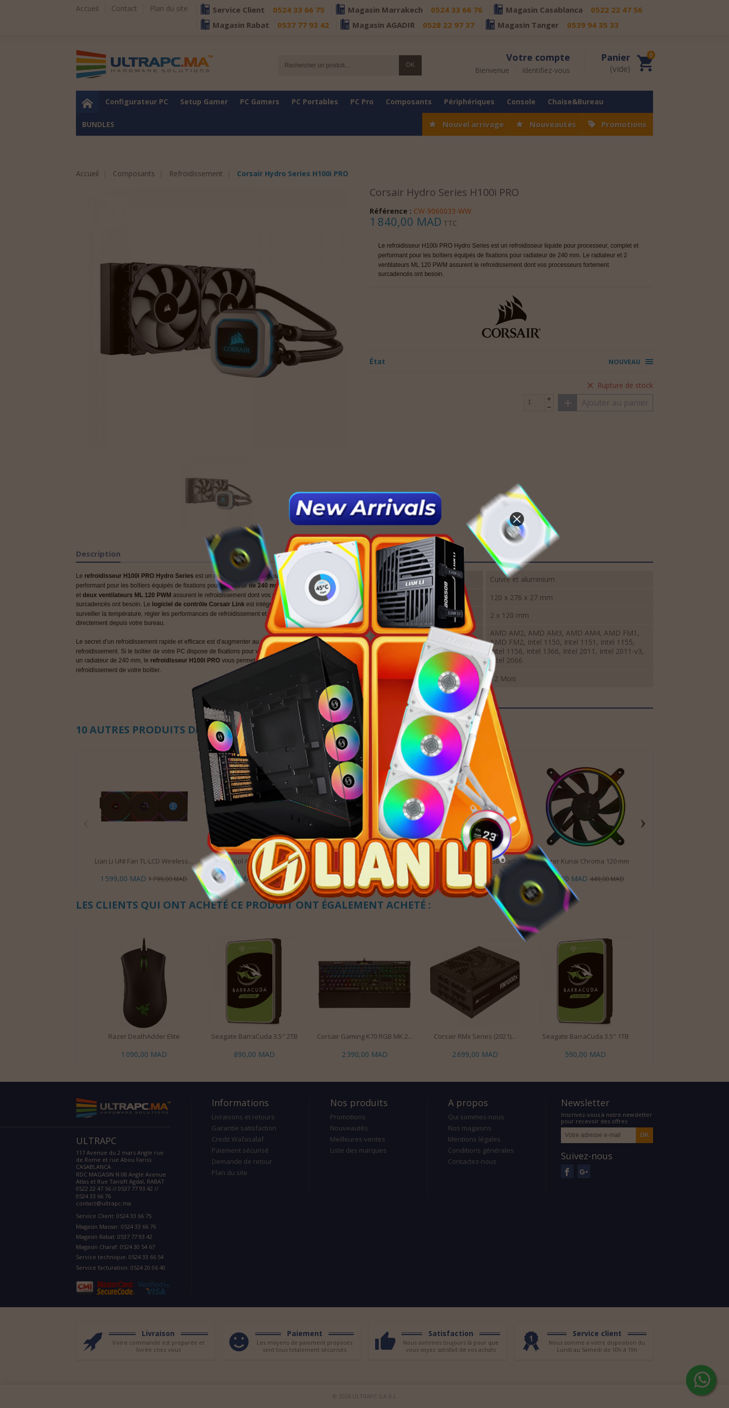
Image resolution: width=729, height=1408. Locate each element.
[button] (517, 519)
